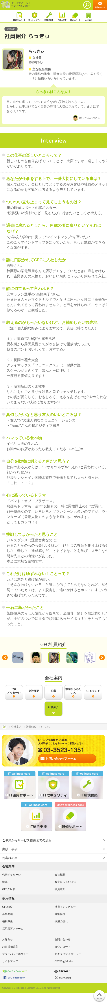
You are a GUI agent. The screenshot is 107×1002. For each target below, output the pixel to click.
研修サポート (75, 16)
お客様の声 (10, 858)
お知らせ (7, 939)
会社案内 (88, 16)
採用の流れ (61, 921)
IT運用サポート (19, 16)
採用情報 (8, 898)
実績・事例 (10, 849)
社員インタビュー (65, 906)
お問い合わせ (62, 939)
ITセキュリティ (34, 16)
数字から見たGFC (65, 881)
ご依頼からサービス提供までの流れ (27, 840)
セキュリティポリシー (68, 954)
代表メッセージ (11, 874)
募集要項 (7, 914)
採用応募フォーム (12, 928)
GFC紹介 (7, 906)
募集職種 (60, 914)
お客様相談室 (10, 946)
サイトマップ (10, 961)
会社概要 (60, 874)
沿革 (4, 881)
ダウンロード (62, 946)
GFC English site (64, 961)
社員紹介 (60, 889)
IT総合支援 (62, 16)
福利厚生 (7, 921)
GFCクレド (8, 889)
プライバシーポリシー (15, 954)
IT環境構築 (48, 16)
